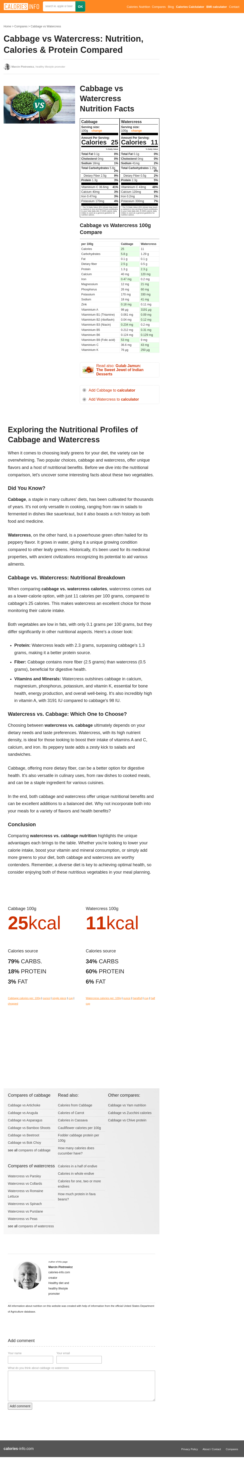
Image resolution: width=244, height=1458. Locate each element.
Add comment (20, 1406)
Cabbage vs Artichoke (24, 1105)
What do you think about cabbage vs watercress (38, 1368)
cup (70, 998)
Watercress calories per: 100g (103, 998)
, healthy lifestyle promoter (38, 66)
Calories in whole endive (76, 1173)
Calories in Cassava (73, 1120)
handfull (137, 998)
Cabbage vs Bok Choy (24, 1143)
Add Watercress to (114, 399)
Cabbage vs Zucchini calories (130, 1113)
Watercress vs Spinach (25, 1204)
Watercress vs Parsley (24, 1176)
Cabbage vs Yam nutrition (127, 1105)
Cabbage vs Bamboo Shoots (29, 1128)
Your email (63, 1353)
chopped (13, 1003)
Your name (15, 1353)
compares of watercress (36, 1226)
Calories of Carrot (71, 1113)
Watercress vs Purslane (25, 1211)
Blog (171, 7)
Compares (159, 7)
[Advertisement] (39, 165)
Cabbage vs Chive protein (127, 1120)
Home (7, 26)
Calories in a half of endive (77, 1166)
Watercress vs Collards (25, 1183)
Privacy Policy (189, 1449)
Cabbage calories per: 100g (24, 998)
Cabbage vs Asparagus (25, 1120)
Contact (234, 7)
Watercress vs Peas (22, 1219)
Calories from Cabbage (75, 1105)
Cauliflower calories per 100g (79, 1128)
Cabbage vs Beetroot (23, 1135)
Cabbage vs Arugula (23, 1113)
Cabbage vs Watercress (45, 26)
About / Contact (212, 1449)
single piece (59, 998)
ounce (46, 998)
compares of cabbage (34, 1150)
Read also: (119, 370)
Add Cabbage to (112, 390)
